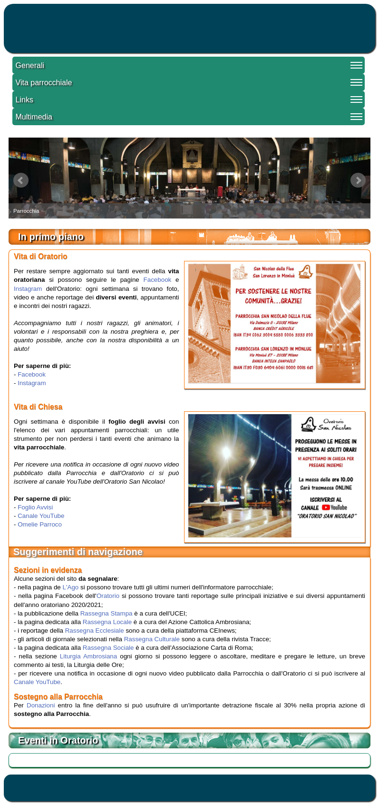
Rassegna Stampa (106, 613)
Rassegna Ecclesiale (94, 630)
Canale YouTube (41, 515)
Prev (21, 180)
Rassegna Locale (107, 622)
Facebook (158, 279)
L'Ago (71, 587)
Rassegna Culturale (152, 639)
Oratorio (108, 595)
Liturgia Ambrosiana (88, 656)
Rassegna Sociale (108, 647)
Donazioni (41, 705)
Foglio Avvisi (35, 507)
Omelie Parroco (40, 524)
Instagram (28, 288)
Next (358, 180)
